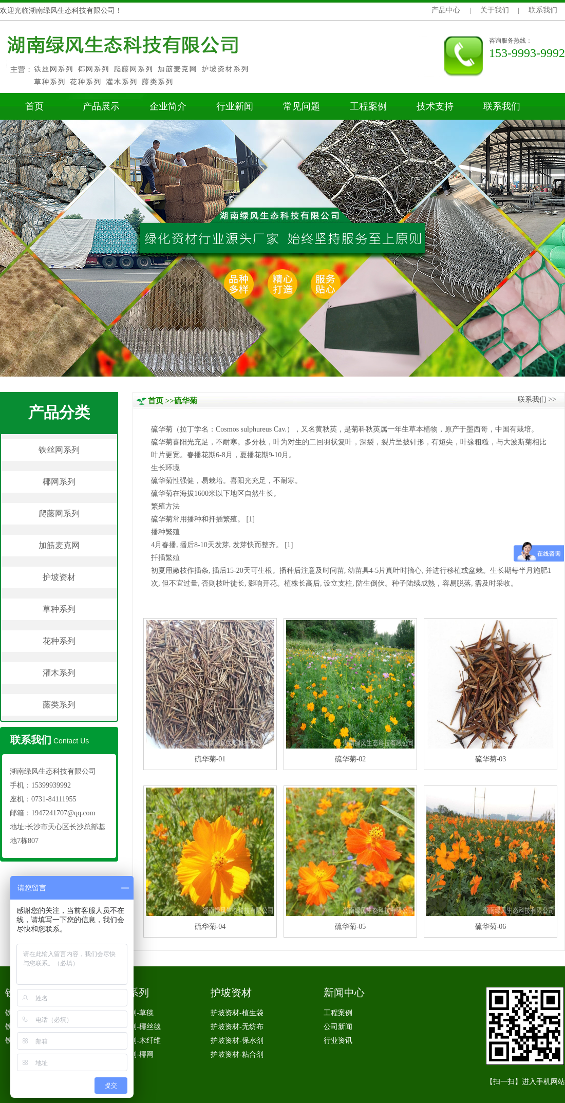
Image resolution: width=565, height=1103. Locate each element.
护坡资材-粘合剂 (237, 1054)
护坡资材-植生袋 (237, 1013)
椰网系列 (59, 481)
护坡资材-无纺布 (237, 1027)
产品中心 (445, 10)
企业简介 (167, 106)
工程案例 (368, 106)
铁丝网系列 (59, 449)
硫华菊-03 (490, 759)
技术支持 (435, 106)
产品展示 (101, 106)
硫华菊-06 (490, 926)
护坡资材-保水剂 (237, 1040)
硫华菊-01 (210, 759)
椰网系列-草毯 (131, 1013)
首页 (34, 106)
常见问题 (301, 106)
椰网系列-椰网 (131, 1054)
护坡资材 (59, 577)
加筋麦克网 (59, 545)
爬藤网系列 (59, 513)
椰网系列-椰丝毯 (134, 1027)
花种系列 (59, 641)
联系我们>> (537, 399)
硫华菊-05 (350, 926)
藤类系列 (59, 704)
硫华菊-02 (350, 759)
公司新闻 (338, 1027)
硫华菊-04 (210, 926)
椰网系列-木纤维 (134, 1040)
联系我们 (543, 10)
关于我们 (494, 10)
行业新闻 (234, 106)
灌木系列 (59, 672)
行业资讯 (338, 1040)
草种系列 (59, 609)
